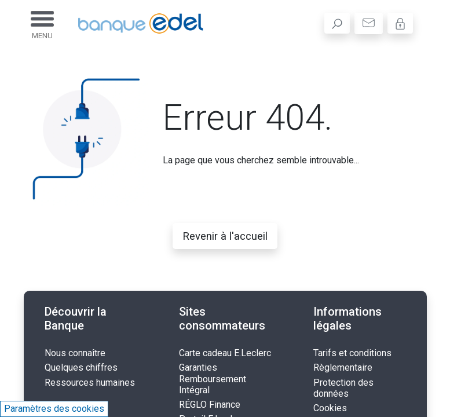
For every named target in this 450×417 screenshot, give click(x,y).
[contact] (368, 23)
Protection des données (343, 388)
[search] (337, 23)
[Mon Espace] (400, 23)
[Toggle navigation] (42, 23)
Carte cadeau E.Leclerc (225, 353)
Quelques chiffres (81, 367)
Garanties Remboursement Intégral (212, 378)
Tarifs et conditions (352, 353)
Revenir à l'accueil (225, 236)
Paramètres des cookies (54, 408)
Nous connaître (75, 353)
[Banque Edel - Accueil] (131, 23)
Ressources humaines (90, 382)
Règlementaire (342, 367)
